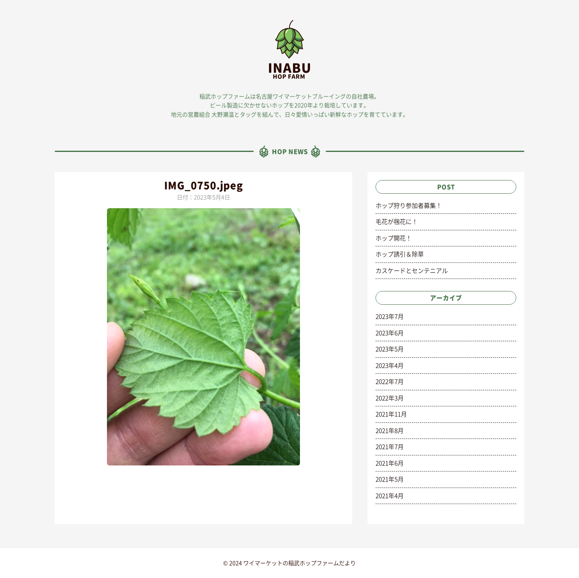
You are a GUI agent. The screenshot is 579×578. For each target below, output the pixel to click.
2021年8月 (390, 431)
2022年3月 (390, 398)
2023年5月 (390, 349)
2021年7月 (390, 447)
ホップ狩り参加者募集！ (409, 206)
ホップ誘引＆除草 (400, 254)
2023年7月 (390, 317)
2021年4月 (390, 496)
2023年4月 (390, 366)
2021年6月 (390, 463)
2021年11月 (391, 414)
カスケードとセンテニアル (412, 271)
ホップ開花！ (394, 238)
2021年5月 (390, 479)
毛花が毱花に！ (397, 222)
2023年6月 (390, 333)
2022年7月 (390, 382)
